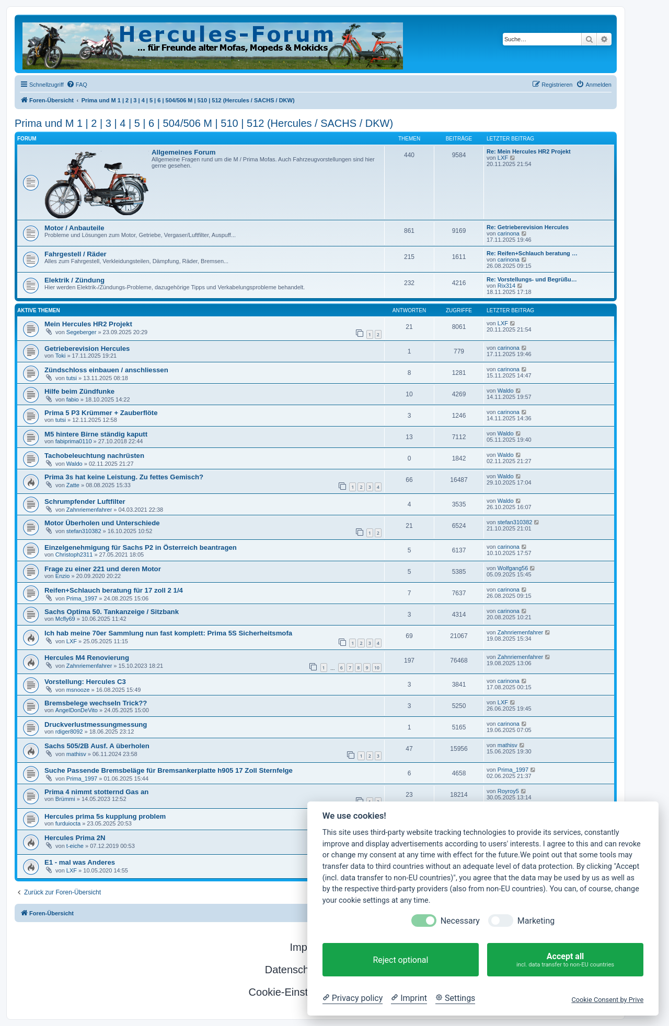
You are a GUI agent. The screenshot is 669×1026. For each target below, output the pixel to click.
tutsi (71, 378)
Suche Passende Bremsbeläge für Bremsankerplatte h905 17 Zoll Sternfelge (168, 770)
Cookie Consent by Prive (607, 1000)
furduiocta (67, 823)
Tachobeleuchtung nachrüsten (94, 455)
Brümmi (65, 799)
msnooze (78, 690)
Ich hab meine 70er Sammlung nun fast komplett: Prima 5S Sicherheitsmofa (168, 633)
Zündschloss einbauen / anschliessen (106, 370)
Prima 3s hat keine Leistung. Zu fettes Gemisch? (123, 477)
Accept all (565, 960)
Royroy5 (508, 791)
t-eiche (75, 846)
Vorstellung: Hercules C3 (85, 682)
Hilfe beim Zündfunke (79, 391)
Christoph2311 (74, 554)
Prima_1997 (81, 598)
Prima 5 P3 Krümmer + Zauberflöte (101, 413)
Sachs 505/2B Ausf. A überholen (96, 746)
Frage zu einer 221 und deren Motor (102, 569)
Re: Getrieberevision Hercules (528, 227)
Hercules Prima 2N (75, 838)
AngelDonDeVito (76, 710)
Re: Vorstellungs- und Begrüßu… (532, 279)
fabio (72, 399)
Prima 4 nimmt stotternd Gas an (96, 792)
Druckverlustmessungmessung (95, 724)
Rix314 (506, 285)
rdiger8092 (69, 731)
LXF (503, 158)
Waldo (506, 390)
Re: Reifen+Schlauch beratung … (532, 253)
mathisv (76, 754)
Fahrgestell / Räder (75, 254)
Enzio (62, 576)
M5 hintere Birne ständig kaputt (95, 434)
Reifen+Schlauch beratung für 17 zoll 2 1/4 (113, 590)
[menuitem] (76, 84)
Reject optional (400, 960)
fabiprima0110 (73, 441)
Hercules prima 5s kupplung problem (105, 816)
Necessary (460, 921)
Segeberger (81, 332)
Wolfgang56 (513, 568)
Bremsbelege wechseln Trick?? (95, 703)
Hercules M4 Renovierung (86, 658)
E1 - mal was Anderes (79, 862)
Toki (60, 355)
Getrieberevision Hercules (87, 348)
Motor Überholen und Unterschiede (102, 523)
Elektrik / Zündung (74, 280)
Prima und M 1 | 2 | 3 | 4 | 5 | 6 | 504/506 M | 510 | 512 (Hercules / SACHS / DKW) (204, 123)
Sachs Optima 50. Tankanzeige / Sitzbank (111, 612)
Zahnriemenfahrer (89, 509)
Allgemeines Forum (183, 152)
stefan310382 (83, 531)
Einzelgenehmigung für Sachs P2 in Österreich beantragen (140, 547)
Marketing (536, 921)
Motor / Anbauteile (74, 228)
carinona (509, 233)
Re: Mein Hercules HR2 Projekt (529, 151)
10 (376, 667)
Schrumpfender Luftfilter (84, 501)
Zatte (72, 485)
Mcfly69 (65, 619)
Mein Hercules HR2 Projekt (88, 324)
